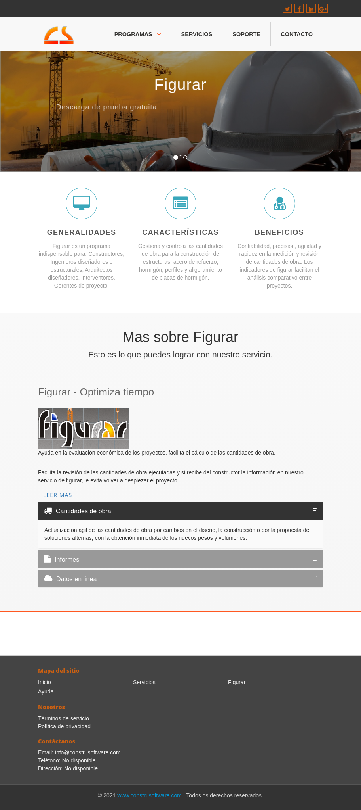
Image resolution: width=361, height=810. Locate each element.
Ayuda (45, 691)
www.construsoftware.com (150, 795)
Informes (61, 559)
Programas (137, 34)
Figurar (236, 682)
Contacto (297, 34)
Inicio (44, 682)
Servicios (197, 34)
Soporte (246, 34)
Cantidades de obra (77, 510)
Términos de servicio (63, 718)
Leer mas (57, 495)
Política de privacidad (64, 726)
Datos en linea (70, 578)
